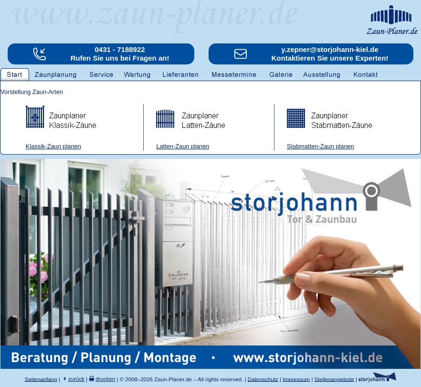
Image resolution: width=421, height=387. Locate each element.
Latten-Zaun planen (182, 146)
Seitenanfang (41, 379)
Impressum (296, 379)
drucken (105, 379)
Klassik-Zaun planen (53, 146)
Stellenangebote (334, 379)
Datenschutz (263, 379)
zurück (76, 379)
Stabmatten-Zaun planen (320, 146)
